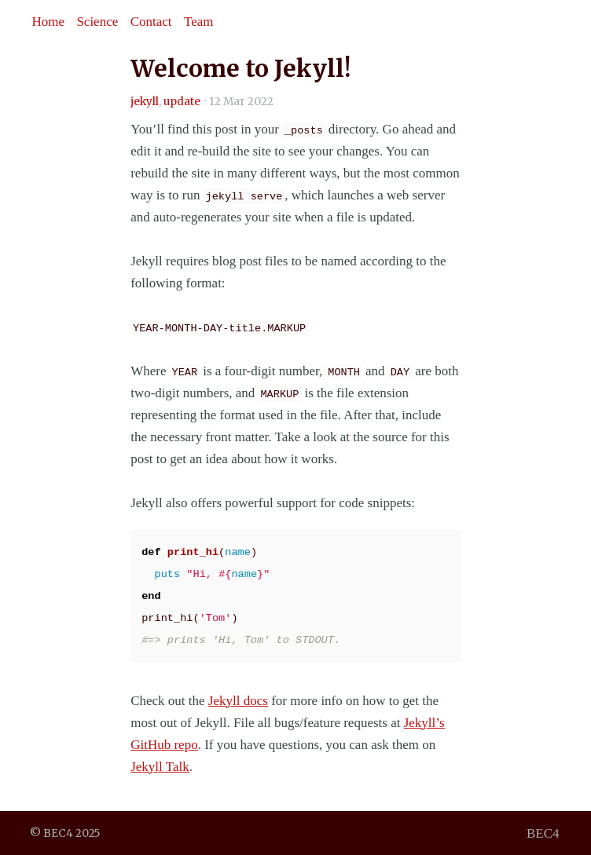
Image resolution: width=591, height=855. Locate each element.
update (181, 101)
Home (47, 21)
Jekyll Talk (159, 766)
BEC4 (543, 832)
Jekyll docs (238, 700)
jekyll (144, 101)
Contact (151, 21)
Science (97, 21)
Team (199, 21)
